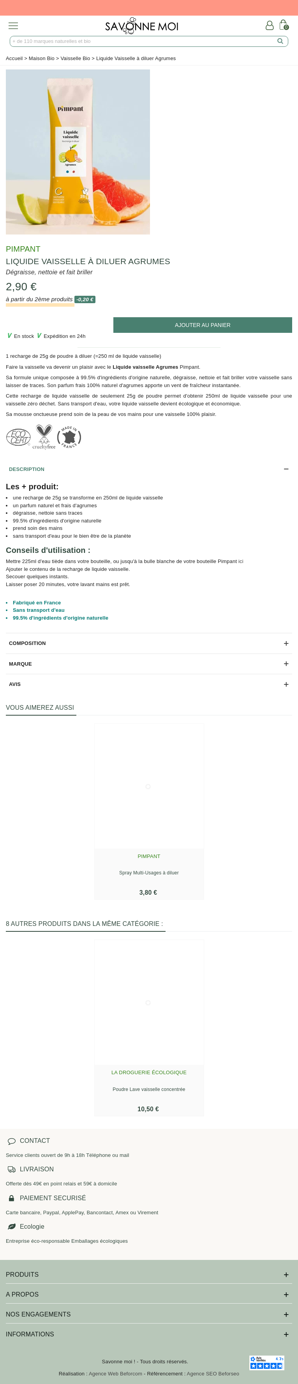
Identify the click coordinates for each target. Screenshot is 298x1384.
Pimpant (23, 249)
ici (240, 561)
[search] (280, 41)
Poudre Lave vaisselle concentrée (149, 1089)
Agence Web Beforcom (115, 1374)
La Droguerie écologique (149, 1072)
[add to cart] (202, 325)
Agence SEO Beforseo (213, 1374)
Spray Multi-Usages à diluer (149, 873)
